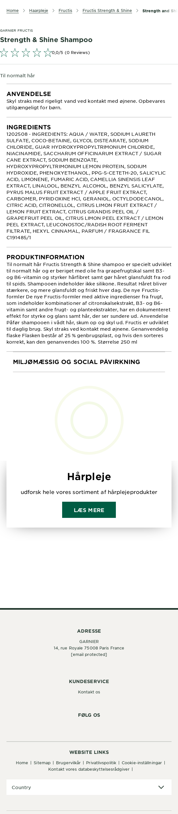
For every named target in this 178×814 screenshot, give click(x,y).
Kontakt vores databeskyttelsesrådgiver (88, 769)
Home (22, 762)
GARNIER (89, 641)
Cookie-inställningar (142, 762)
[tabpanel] (89, 100)
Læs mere (89, 510)
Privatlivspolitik (101, 762)
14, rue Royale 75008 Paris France (89, 647)
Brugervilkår (68, 762)
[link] (89, 52)
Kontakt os (89, 691)
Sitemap (42, 762)
